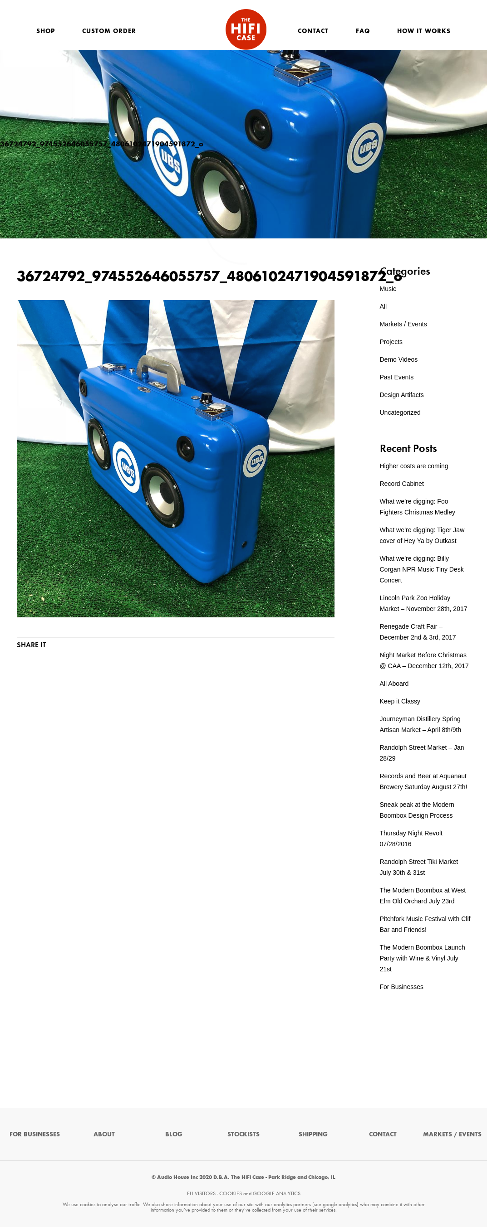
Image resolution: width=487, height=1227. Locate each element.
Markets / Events (403, 324)
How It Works (424, 31)
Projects (391, 341)
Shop (45, 31)
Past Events (397, 377)
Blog (173, 1134)
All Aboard (394, 683)
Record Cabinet (402, 483)
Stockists (243, 1134)
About (104, 1134)
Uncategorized (400, 412)
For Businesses (401, 986)
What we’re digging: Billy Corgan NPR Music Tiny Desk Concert (422, 569)
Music (388, 288)
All (383, 306)
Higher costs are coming (414, 466)
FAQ (363, 31)
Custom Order (109, 31)
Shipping (313, 1134)
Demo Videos (399, 359)
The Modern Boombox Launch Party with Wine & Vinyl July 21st (422, 958)
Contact (313, 31)
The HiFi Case (246, 29)
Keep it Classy (400, 701)
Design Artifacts (402, 394)
